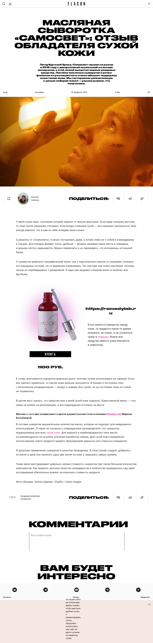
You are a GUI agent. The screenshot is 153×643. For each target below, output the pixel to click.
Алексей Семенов (35, 198)
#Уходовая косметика (30, 496)
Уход (5, 92)
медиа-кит (145, 597)
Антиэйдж (39, 92)
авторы (76, 597)
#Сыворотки (25, 499)
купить (50, 354)
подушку (103, 336)
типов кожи (53, 432)
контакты (7, 597)
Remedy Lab (114, 414)
